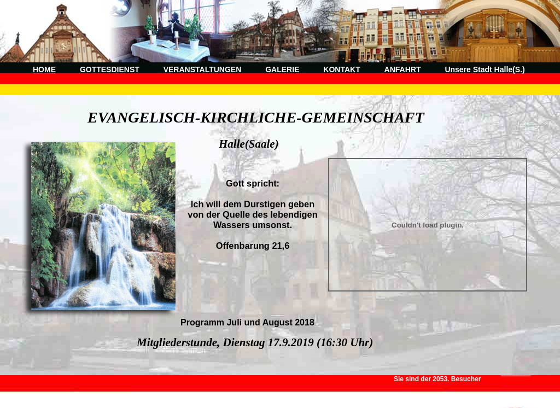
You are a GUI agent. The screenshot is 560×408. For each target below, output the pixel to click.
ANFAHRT (402, 69)
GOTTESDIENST (109, 69)
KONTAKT (341, 69)
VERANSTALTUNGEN (203, 69)
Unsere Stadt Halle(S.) (484, 69)
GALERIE (282, 69)
